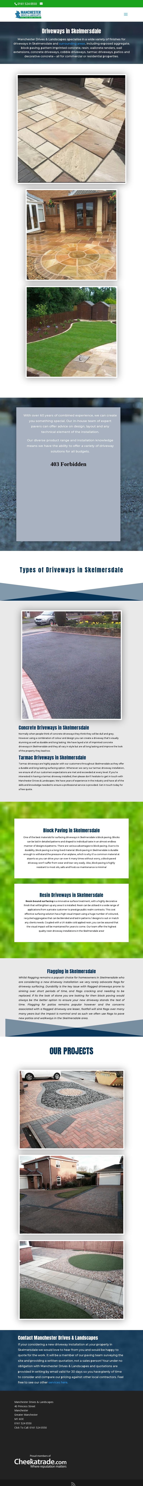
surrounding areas (72, 43)
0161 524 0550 (23, 1423)
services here (57, 1382)
